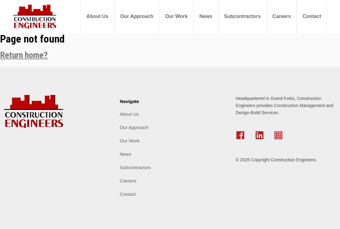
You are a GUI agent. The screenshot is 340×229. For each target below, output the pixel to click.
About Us (97, 16)
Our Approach (136, 16)
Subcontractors (242, 16)
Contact (312, 16)
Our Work (176, 16)
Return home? (24, 55)
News (205, 16)
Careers (281, 16)
